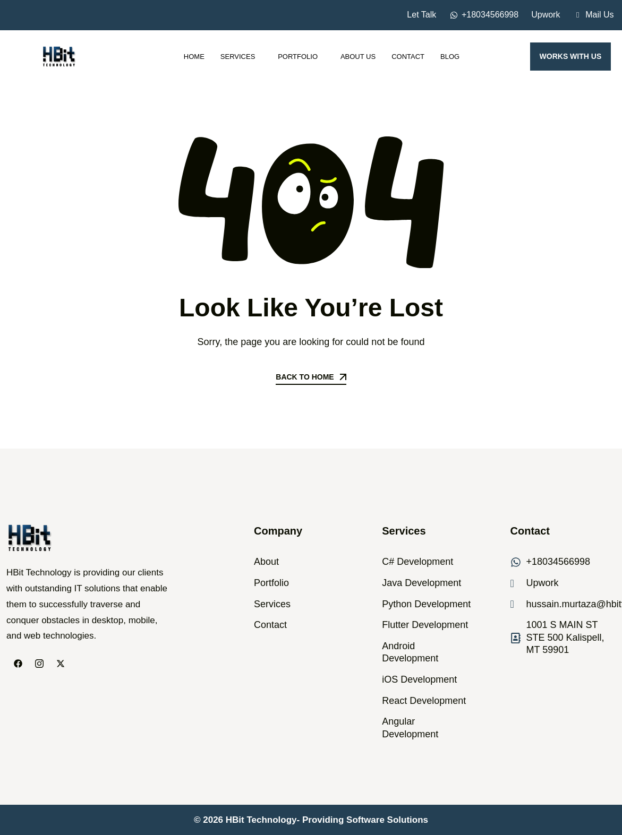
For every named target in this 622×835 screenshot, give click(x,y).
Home (194, 57)
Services (241, 57)
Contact (407, 57)
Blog (449, 57)
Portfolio (301, 57)
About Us (358, 57)
